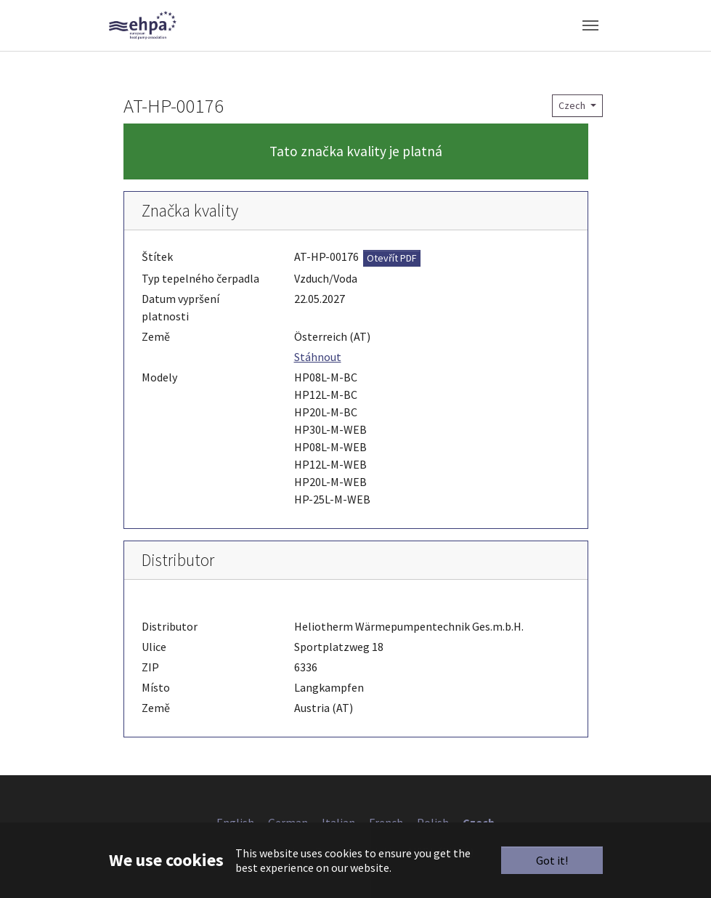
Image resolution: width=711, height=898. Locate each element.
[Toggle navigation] (590, 25)
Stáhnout (317, 356)
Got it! (552, 860)
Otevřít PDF (392, 257)
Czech (573, 105)
